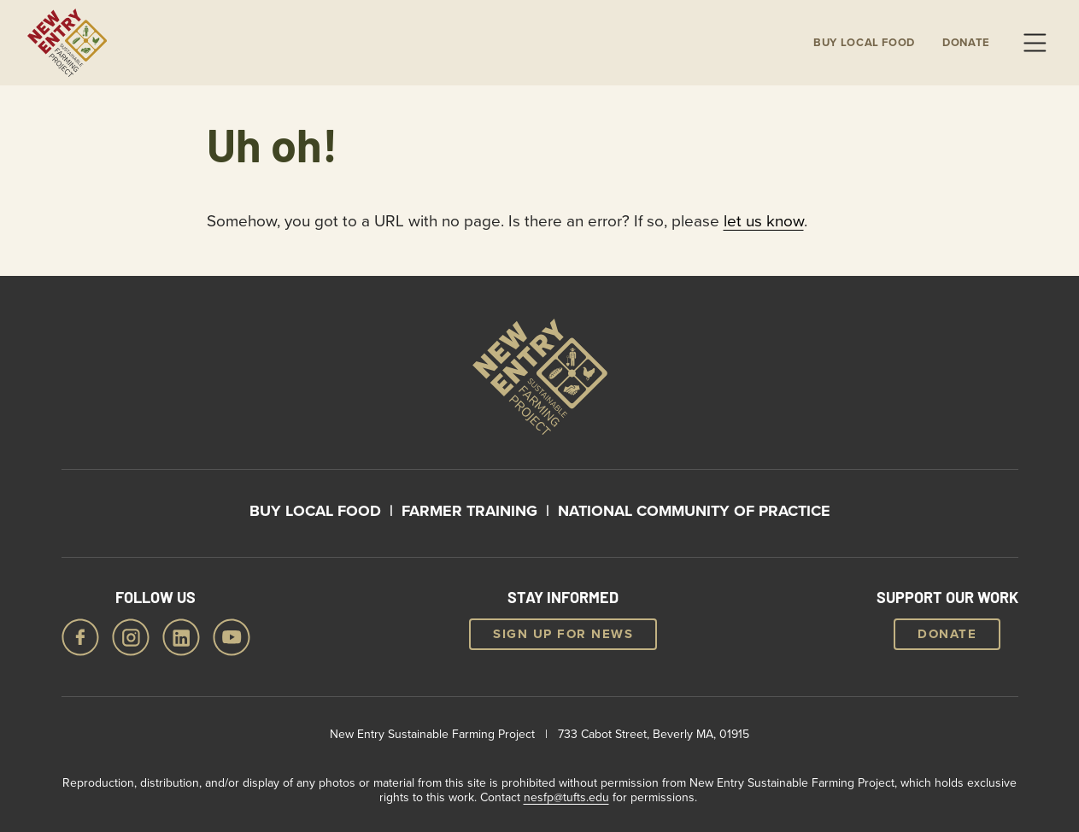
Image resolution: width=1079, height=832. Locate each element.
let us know (764, 219)
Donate (966, 43)
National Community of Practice (694, 511)
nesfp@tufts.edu (566, 797)
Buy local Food (864, 43)
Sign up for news (563, 633)
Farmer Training (469, 511)
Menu (1034, 43)
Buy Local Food (315, 511)
